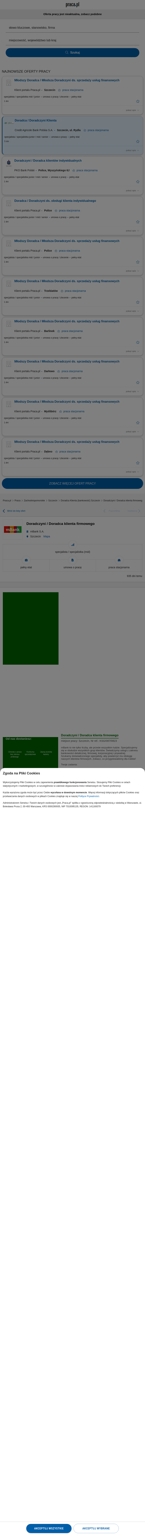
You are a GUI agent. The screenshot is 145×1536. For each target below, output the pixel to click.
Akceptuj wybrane (96, 1528)
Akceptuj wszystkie (49, 1528)
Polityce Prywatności (88, 796)
